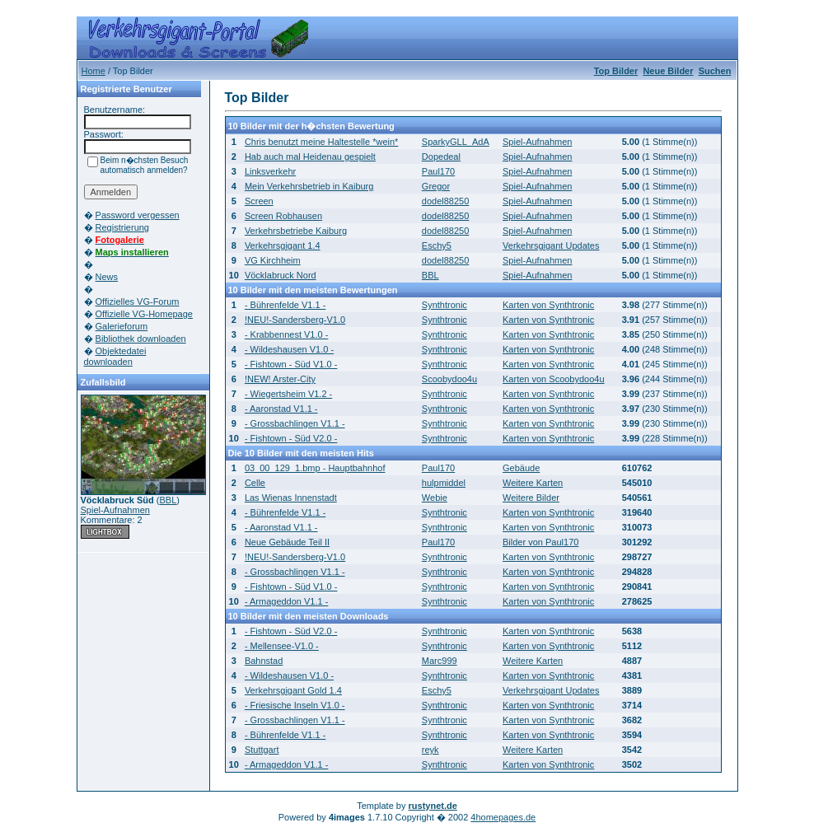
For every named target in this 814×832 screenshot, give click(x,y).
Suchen (715, 71)
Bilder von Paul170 (540, 542)
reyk (430, 750)
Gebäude (521, 468)
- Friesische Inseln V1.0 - (295, 705)
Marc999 (439, 661)
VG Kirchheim (273, 260)
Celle (255, 483)
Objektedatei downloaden (115, 356)
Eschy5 (436, 245)
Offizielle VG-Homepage (144, 314)
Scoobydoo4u (449, 379)
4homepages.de (503, 817)
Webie (434, 497)
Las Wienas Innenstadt (291, 497)
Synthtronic (444, 305)
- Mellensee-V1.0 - (282, 646)
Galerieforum (122, 326)
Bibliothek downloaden (141, 339)
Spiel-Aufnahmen (115, 510)
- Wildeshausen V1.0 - (289, 349)
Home (93, 71)
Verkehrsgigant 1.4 (282, 245)
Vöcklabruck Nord (280, 275)
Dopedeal (441, 156)
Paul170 (438, 171)
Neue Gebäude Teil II (287, 542)
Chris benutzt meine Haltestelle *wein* (321, 142)
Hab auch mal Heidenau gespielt (310, 156)
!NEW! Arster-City (280, 379)
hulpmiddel (443, 483)
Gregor (436, 186)
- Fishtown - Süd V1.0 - (291, 364)
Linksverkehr (270, 171)
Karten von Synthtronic (548, 305)
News (107, 277)
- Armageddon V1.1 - (287, 601)
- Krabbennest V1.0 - (287, 334)
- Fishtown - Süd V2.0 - (291, 438)
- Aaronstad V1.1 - (281, 409)
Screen (259, 201)
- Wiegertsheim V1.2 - (288, 394)
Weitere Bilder (531, 497)
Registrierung (122, 227)
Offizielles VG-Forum (138, 301)
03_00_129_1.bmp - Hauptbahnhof (315, 468)
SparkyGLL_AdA (455, 142)
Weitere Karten (533, 483)
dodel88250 (446, 201)
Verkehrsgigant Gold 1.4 (293, 690)
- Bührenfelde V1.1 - (285, 305)
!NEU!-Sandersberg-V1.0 (295, 320)
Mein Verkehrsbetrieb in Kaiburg (309, 186)
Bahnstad (264, 661)
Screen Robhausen (283, 216)
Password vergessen (138, 215)
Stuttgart (262, 750)
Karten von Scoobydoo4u (554, 379)
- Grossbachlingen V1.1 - (295, 423)
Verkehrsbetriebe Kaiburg (296, 231)
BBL (168, 500)
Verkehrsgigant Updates (551, 245)
